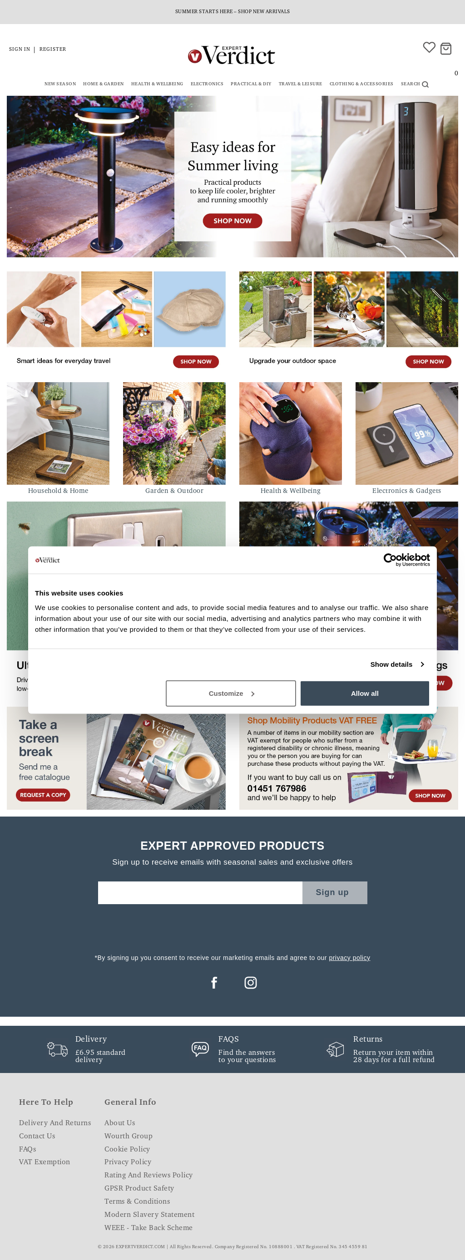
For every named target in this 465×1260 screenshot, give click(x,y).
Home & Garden (103, 84)
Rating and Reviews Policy (148, 1175)
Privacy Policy (127, 1162)
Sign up (332, 892)
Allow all (365, 693)
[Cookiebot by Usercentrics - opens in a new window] (390, 560)
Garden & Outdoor (174, 491)
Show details (392, 664)
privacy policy (349, 957)
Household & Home (58, 491)
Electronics (207, 84)
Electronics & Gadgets (406, 491)
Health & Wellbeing (157, 84)
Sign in (19, 49)
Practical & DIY (251, 84)
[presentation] (232, 926)
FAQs (27, 1149)
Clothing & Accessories (362, 84)
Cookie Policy (127, 1149)
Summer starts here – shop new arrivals (232, 12)
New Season (60, 84)
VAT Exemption (44, 1162)
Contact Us (37, 1136)
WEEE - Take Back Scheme (148, 1228)
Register (53, 49)
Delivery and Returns (55, 1123)
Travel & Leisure (300, 84)
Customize (231, 693)
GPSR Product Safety (139, 1188)
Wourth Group (128, 1136)
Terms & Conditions (137, 1202)
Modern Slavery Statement (149, 1215)
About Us (119, 1123)
